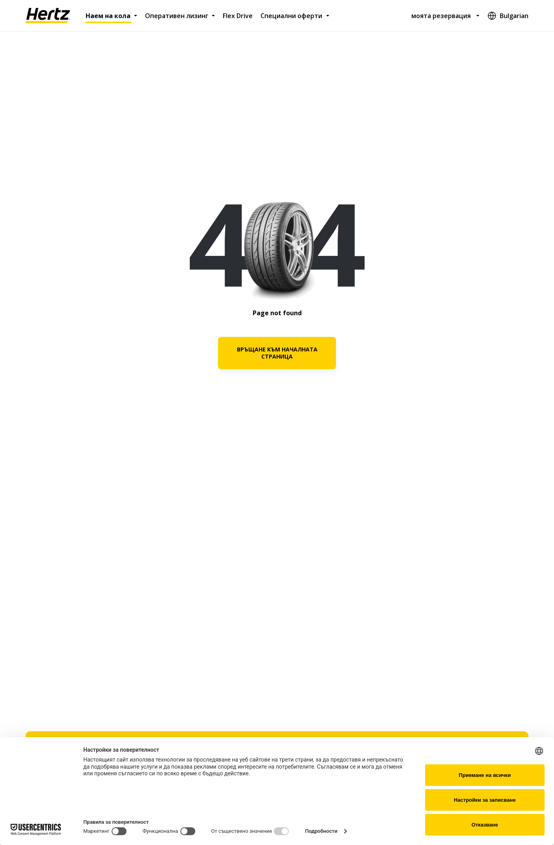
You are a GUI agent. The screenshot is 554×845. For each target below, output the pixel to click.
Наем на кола (108, 15)
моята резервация (441, 15)
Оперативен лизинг (176, 15)
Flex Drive (238, 15)
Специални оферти (291, 15)
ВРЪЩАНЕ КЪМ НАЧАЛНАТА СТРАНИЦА (277, 353)
